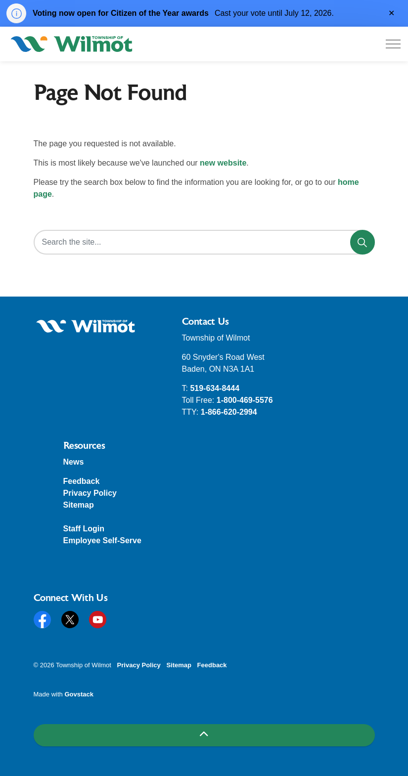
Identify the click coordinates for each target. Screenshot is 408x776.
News (73, 462)
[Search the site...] (204, 242)
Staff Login (84, 528)
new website (223, 163)
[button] (85, 326)
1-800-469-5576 (245, 400)
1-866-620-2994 (229, 412)
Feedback (81, 481)
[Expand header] (393, 44)
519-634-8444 (214, 388)
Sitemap (78, 505)
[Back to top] (204, 735)
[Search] (362, 242)
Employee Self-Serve (102, 540)
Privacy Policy (90, 493)
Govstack (78, 694)
